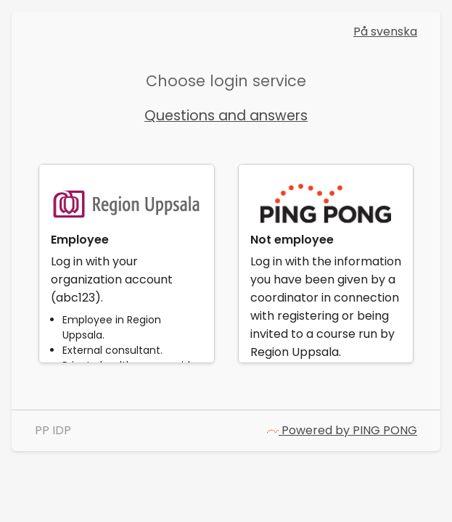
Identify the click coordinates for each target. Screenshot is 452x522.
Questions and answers (226, 115)
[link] (126, 263)
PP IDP (53, 430)
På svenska (385, 31)
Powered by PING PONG (342, 430)
